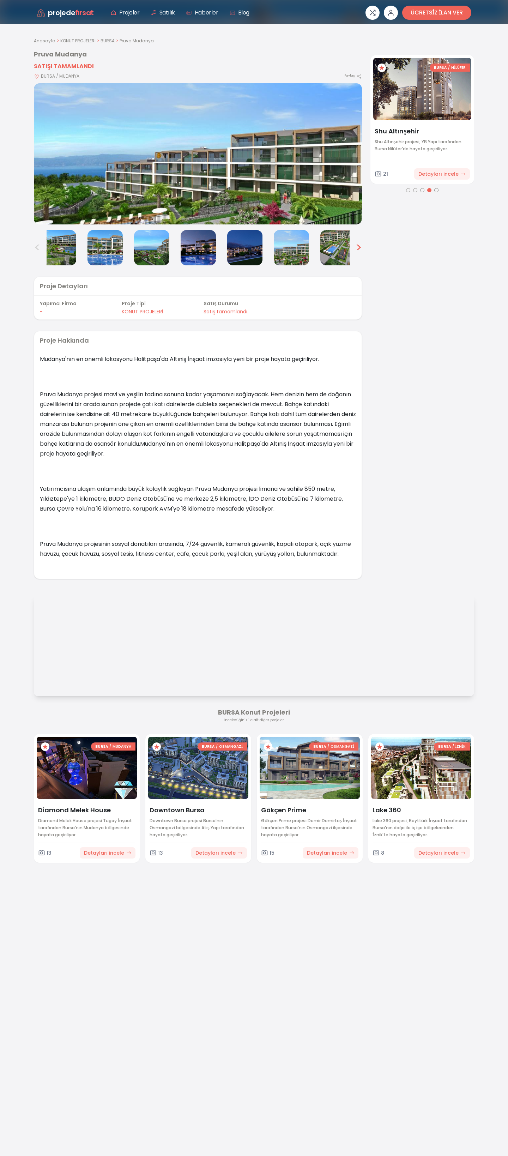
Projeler (125, 12)
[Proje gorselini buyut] (198, 153)
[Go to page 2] (415, 190)
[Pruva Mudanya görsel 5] (198, 247)
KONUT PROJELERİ (78, 41)
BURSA (108, 41)
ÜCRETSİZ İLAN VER (437, 12)
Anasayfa (44, 41)
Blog (239, 12)
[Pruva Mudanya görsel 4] (151, 247)
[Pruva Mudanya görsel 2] (58, 247)
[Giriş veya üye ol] (391, 13)
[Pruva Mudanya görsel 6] (244, 247)
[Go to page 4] (429, 190)
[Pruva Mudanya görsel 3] (105, 247)
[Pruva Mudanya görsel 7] (291, 247)
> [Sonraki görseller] (358, 248)
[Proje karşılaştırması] (372, 13)
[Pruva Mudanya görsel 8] (338, 247)
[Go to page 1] (408, 190)
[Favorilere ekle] (381, 68)
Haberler (202, 12)
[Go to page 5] (436, 190)
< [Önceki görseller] (37, 248)
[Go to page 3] (422, 190)
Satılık (163, 12)
